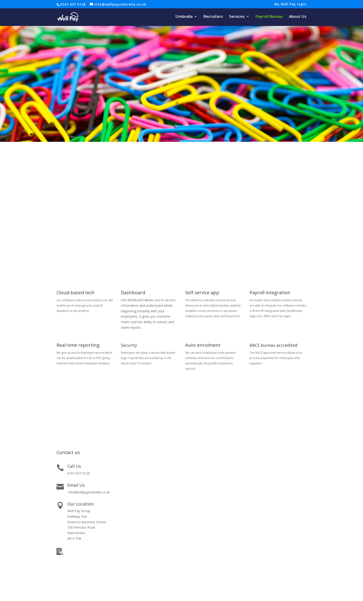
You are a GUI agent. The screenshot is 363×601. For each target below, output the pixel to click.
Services (237, 17)
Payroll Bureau (269, 17)
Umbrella (184, 17)
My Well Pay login (290, 4)
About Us (298, 17)
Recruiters (213, 17)
